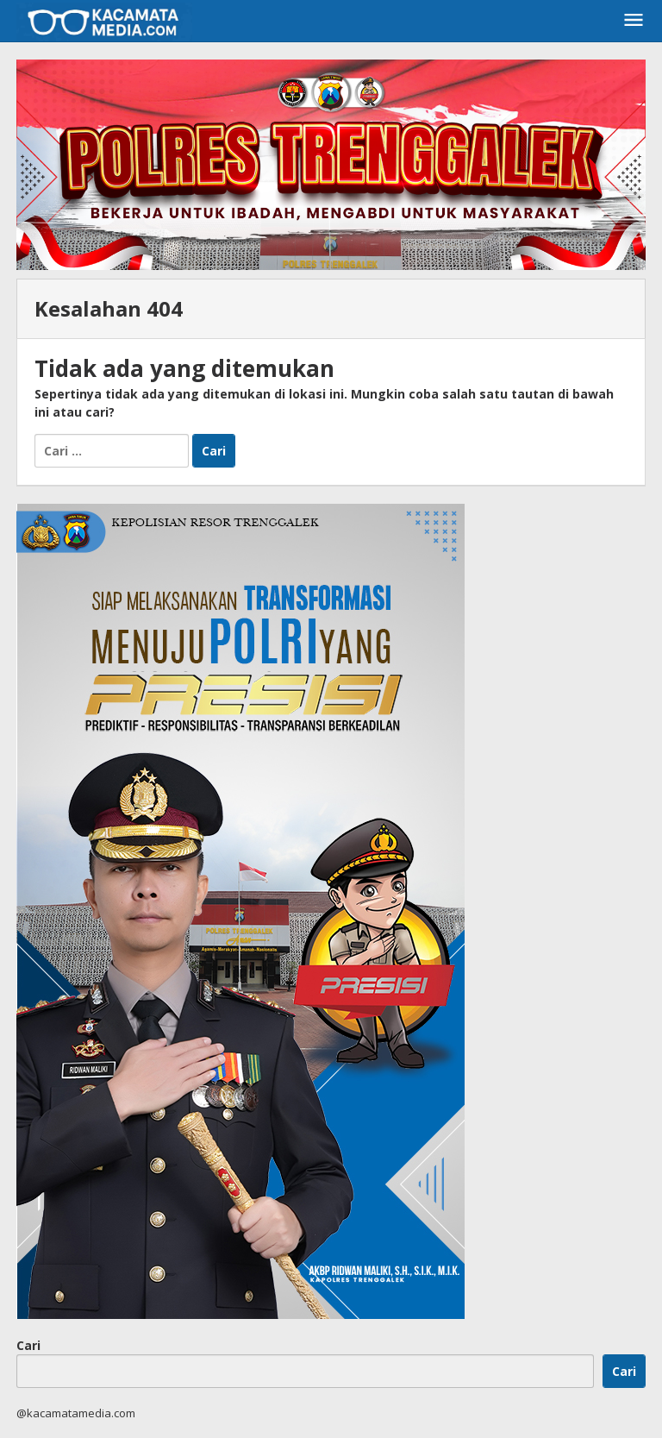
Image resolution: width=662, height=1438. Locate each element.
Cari (28, 1345)
